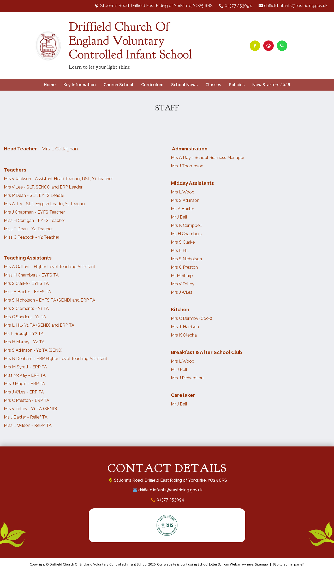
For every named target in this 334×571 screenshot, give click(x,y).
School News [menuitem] (184, 84)
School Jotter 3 (209, 564)
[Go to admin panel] (288, 564)
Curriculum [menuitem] (152, 84)
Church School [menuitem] (118, 84)
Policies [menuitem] (236, 84)
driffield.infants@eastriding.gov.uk (295, 5)
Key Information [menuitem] (79, 84)
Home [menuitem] (50, 84)
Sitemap (261, 564)
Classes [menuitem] (213, 84)
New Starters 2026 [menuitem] (271, 84)
